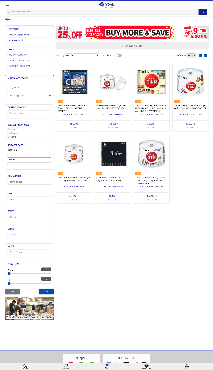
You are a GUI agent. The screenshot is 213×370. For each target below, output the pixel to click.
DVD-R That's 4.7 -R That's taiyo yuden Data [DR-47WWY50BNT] (190, 107)
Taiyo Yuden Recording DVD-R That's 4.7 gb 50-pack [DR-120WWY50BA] (150, 180)
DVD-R (121, 114)
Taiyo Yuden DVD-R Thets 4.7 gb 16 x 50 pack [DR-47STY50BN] (74, 179)
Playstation (118, 186)
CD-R (82, 114)
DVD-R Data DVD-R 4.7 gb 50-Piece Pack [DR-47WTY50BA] (111, 107)
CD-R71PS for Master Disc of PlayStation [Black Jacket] (110, 179)
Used (13, 136)
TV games (107, 186)
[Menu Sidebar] (8, 5)
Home (9, 19)
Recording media (70, 114)
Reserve (15, 133)
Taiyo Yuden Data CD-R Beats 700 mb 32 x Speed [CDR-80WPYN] (72, 108)
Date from (12, 149)
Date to (11, 159)
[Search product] (203, 12)
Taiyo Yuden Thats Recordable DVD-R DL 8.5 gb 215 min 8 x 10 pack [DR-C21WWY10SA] (150, 108)
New (13, 129)
